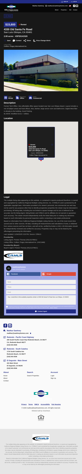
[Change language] (70, 5)
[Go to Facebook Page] (74, 6)
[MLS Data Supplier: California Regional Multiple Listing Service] (41, 438)
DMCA (36, 404)
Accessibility (45, 404)
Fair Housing (56, 404)
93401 (29, 32)
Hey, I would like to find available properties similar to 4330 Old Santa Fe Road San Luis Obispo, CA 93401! (41, 300)
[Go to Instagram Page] (77, 6)
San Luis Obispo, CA (14, 32)
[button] (41, 311)
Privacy (55, 307)
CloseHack (46, 411)
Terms (51, 307)
